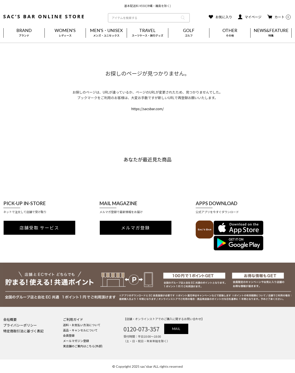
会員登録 (69, 335)
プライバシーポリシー (20, 325)
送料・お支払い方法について (81, 325)
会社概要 (10, 319)
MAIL (176, 329)
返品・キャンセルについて (80, 330)
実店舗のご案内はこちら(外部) (82, 346)
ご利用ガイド (73, 319)
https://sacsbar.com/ (147, 108)
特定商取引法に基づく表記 (23, 331)
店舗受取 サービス (39, 227)
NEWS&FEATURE (271, 33)
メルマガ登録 (135, 227)
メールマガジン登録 (76, 341)
